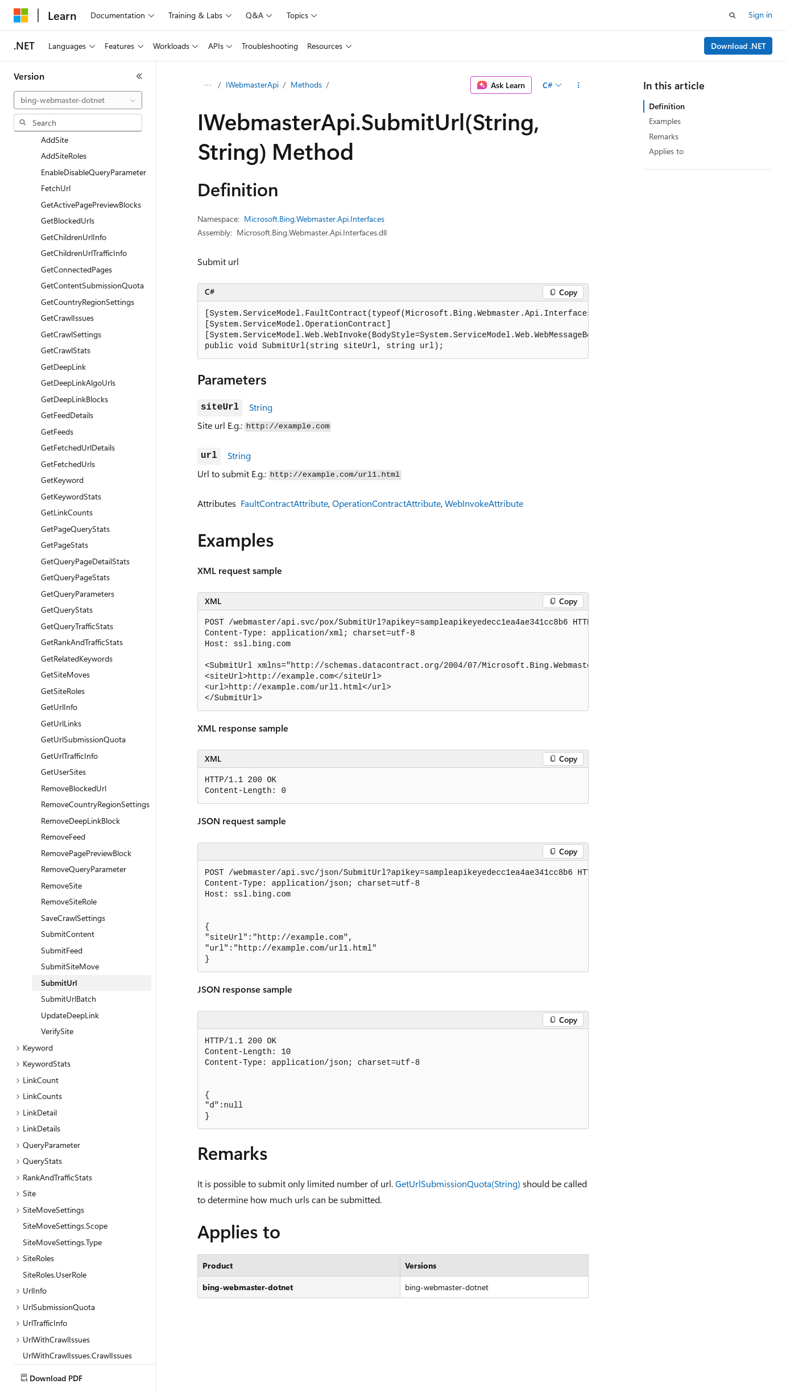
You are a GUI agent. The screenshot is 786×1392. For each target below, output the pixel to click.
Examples (665, 120)
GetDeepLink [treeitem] (63, 327)
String (260, 407)
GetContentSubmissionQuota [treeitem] (92, 246)
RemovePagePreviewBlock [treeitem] (86, 813)
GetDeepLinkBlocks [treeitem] (74, 359)
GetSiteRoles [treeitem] (63, 651)
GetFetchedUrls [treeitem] (68, 424)
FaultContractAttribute (284, 503)
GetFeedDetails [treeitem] (67, 375)
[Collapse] (139, 76)
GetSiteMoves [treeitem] (65, 635)
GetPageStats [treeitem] (64, 505)
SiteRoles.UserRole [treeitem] (54, 1235)
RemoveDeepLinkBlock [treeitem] (80, 781)
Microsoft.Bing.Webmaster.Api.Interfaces (314, 218)
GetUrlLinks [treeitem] (61, 684)
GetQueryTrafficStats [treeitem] (77, 586)
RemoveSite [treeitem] (61, 846)
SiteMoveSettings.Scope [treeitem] (65, 1186)
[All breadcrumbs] (207, 85)
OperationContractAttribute (386, 503)
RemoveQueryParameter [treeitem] (83, 829)
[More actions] (579, 85)
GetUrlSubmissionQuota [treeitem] (83, 700)
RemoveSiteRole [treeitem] (69, 862)
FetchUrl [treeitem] (56, 148)
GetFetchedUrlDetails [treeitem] (78, 408)
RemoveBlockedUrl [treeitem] (73, 748)
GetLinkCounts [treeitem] (67, 473)
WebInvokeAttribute (484, 503)
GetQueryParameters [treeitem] (77, 554)
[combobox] (78, 100)
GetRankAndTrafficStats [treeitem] (82, 602)
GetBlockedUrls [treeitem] (67, 181)
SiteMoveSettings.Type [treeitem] (62, 1202)
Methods (306, 84)
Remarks (664, 136)
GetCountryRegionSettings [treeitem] (87, 262)
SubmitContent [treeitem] (67, 894)
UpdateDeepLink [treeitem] (70, 975)
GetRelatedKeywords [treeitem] (77, 619)
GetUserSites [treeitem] (63, 732)
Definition (667, 106)
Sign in (760, 14)
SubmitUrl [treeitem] (59, 943)
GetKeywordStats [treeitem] (71, 457)
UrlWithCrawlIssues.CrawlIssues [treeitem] (77, 1316)
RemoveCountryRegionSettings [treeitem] (95, 764)
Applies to (666, 151)
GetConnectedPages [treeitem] (76, 230)
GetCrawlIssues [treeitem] (67, 278)
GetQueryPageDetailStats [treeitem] (85, 522)
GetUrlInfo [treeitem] (59, 667)
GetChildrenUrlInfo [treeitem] (73, 197)
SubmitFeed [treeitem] (61, 911)
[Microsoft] (21, 15)
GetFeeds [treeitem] (57, 392)
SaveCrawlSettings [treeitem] (73, 878)
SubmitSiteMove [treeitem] (70, 927)
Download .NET (738, 45)
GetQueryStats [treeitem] (67, 570)
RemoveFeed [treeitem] (63, 797)
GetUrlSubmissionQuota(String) (457, 1183)
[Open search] (732, 15)
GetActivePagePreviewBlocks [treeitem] (91, 165)
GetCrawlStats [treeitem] (65, 310)
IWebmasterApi (252, 84)
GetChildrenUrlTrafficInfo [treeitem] (84, 213)
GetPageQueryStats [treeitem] (75, 489)
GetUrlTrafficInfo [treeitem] (69, 716)
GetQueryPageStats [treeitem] (75, 537)
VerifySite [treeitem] (57, 991)
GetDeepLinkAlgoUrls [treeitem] (78, 343)
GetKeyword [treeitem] (62, 440)
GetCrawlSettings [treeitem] (71, 295)
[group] (393, 330)
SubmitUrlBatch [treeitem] (68, 959)
